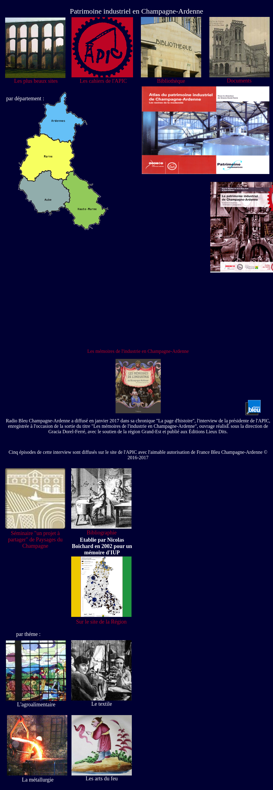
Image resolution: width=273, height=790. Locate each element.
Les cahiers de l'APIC (103, 81)
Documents (239, 81)
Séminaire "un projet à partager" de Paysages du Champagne (35, 539)
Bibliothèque (171, 81)
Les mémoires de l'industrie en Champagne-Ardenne (138, 351)
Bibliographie (102, 533)
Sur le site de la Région (101, 622)
